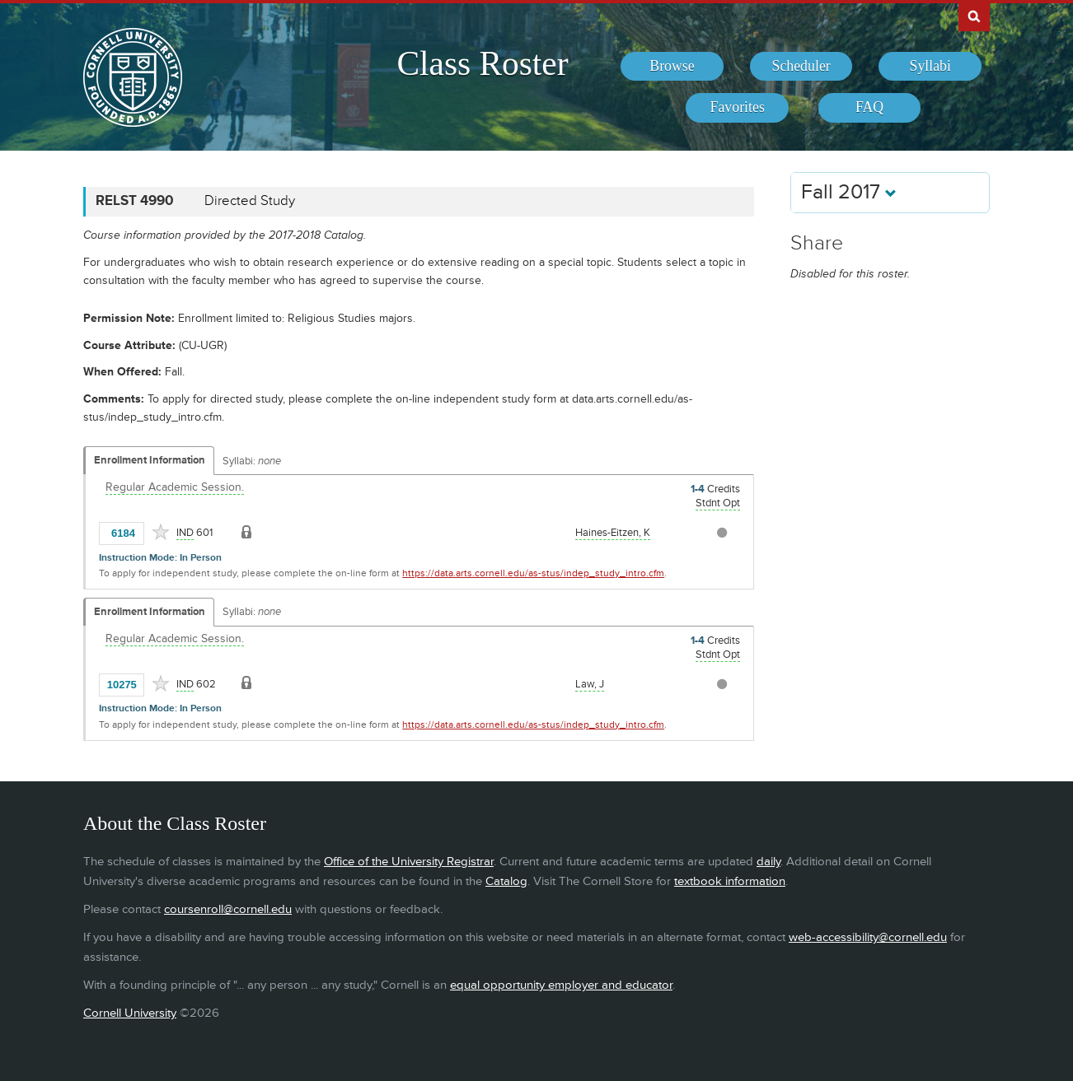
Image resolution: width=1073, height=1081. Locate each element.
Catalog (506, 881)
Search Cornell (974, 15)
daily (768, 861)
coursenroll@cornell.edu (228, 909)
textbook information (729, 881)
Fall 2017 (849, 192)
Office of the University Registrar (409, 861)
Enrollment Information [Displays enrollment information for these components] (149, 460)
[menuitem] (672, 67)
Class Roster (482, 63)
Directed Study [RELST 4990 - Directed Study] (249, 201)
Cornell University (129, 1013)
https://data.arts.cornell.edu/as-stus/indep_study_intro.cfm (533, 573)
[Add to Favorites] (161, 532)
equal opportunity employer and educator (561, 985)
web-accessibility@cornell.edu (868, 937)
